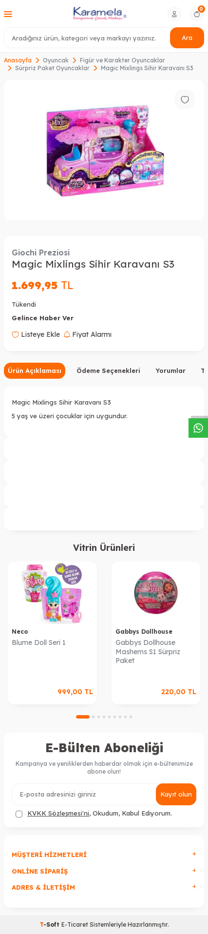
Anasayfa (18, 60)
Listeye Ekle (36, 334)
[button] (83, 717)
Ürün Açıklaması (34, 370)
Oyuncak (56, 60)
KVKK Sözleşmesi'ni (58, 813)
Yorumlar (170, 370)
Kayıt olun (176, 794)
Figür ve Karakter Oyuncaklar (122, 60)
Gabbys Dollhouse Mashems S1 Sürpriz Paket (147, 651)
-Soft (50, 924)
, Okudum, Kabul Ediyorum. (94, 813)
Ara (187, 37)
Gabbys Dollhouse (143, 631)
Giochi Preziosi (41, 252)
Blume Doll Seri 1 (39, 642)
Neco (20, 631)
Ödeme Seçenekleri (108, 370)
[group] (104, 150)
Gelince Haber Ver (43, 318)
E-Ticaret (74, 924)
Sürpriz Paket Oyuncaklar (52, 68)
